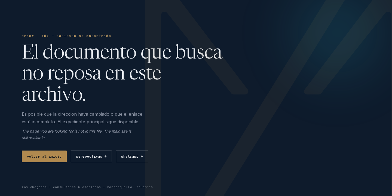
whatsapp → (132, 156)
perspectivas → (91, 156)
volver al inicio (44, 156)
